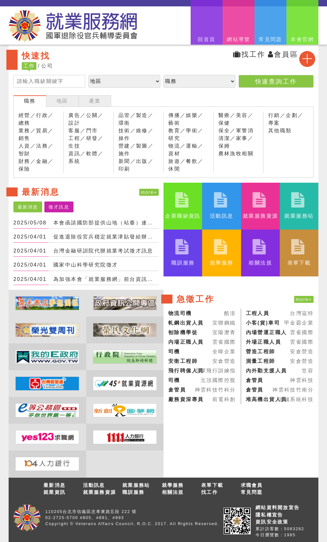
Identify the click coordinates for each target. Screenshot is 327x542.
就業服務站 (136, 485)
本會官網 (302, 39)
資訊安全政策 (272, 521)
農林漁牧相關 (236, 153)
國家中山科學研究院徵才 (85, 264)
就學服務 (173, 485)
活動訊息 (94, 485)
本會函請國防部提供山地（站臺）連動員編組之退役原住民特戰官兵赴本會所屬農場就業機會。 (106, 222)
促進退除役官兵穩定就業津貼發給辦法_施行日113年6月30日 (106, 236)
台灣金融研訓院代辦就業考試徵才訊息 (103, 250)
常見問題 (270, 39)
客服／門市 (83, 130)
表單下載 (212, 485)
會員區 (283, 54)
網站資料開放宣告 (277, 507)
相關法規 (173, 492)
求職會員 (252, 485)
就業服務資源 (99, 492)
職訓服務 (133, 492)
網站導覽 (238, 39)
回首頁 (206, 39)
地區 (62, 101)
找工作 (249, 54)
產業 (95, 101)
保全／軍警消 (236, 130)
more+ (149, 192)
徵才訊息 (59, 206)
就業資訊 (54, 492)
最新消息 (28, 206)
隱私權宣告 (269, 514)
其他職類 (280, 130)
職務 (30, 101)
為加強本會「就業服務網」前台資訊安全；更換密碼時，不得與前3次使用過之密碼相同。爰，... (106, 279)
